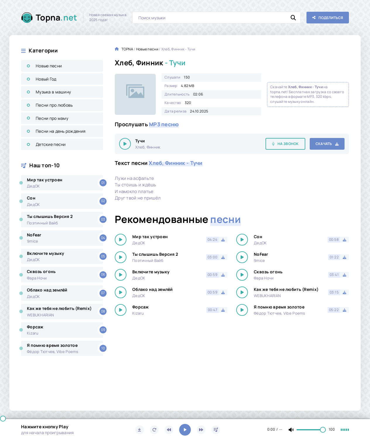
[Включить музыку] (185, 430)
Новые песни (49, 66)
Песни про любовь (54, 105)
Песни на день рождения (60, 131)
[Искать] (293, 17)
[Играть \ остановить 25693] (125, 144)
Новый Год (46, 79)
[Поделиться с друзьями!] (327, 17)
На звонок (288, 143)
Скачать (324, 143)
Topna (56, 17)
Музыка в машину (53, 92)
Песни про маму (52, 118)
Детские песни (51, 144)
